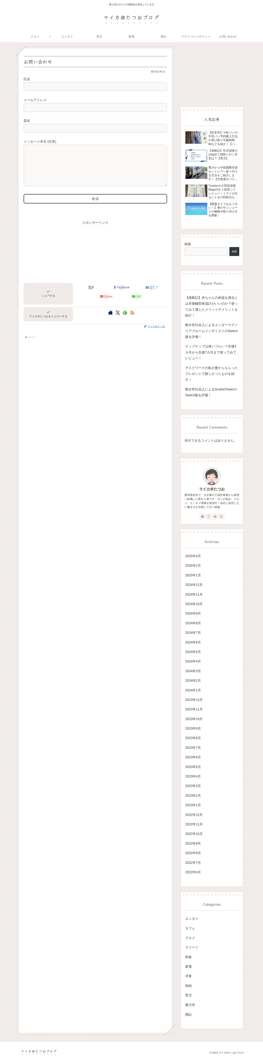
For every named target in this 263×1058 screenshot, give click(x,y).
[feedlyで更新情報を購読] (125, 320)
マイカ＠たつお (212, 489)
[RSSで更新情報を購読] (132, 320)
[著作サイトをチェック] (110, 320)
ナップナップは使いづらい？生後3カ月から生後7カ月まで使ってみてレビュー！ (210, 352)
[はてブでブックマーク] (152, 294)
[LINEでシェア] (136, 304)
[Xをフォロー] (118, 320)
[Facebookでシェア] (121, 294)
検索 (187, 244)
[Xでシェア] (91, 294)
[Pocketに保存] (106, 304)
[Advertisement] (95, 258)
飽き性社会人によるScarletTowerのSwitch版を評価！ (211, 392)
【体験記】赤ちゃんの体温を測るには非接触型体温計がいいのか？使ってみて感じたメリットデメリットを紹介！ (211, 306)
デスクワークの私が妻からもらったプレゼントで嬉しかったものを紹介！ (211, 374)
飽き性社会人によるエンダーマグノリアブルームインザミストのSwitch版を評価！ (211, 331)
